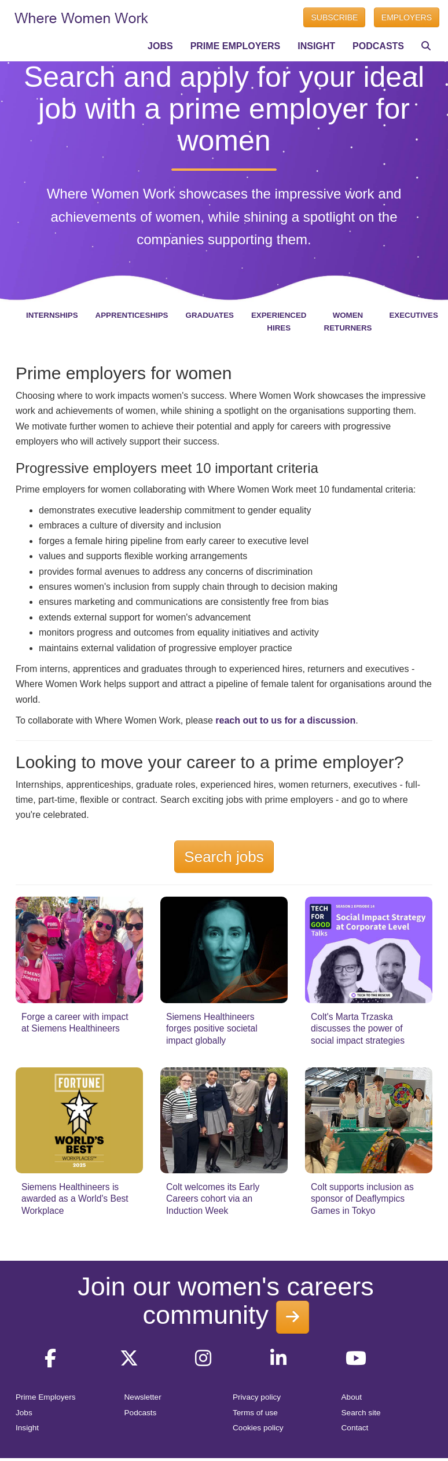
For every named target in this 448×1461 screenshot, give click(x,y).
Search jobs (223, 856)
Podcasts (140, 1412)
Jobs (24, 1412)
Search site (361, 1412)
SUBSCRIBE (334, 17)
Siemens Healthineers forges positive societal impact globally (212, 1028)
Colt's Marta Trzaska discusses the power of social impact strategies (358, 1028)
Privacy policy (257, 1397)
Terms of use (255, 1412)
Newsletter (142, 1397)
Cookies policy (258, 1427)
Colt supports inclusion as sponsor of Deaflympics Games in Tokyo (362, 1199)
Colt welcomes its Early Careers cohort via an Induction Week (212, 1199)
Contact (355, 1427)
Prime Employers (46, 1397)
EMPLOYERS (406, 17)
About (351, 1397)
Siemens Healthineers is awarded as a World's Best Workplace (74, 1199)
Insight (27, 1427)
